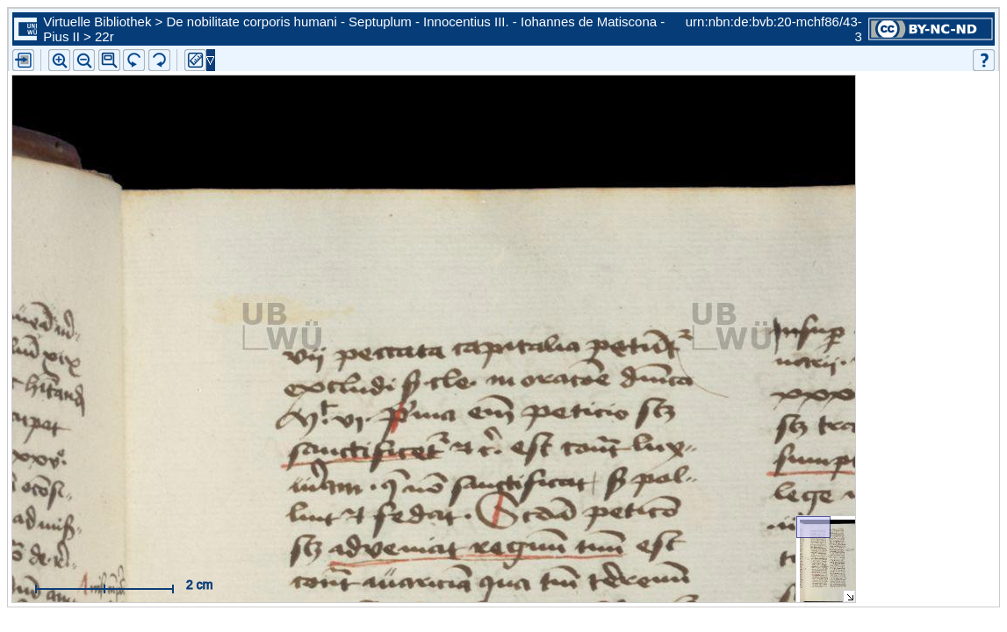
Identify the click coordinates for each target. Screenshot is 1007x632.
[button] (109, 60)
